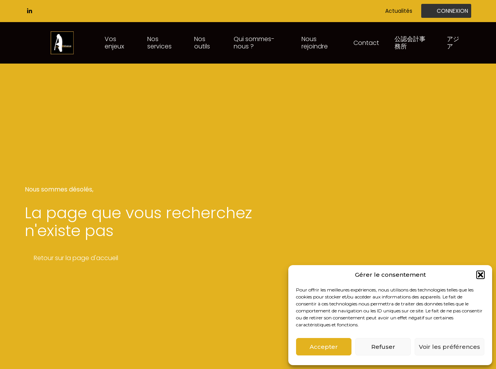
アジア (453, 42)
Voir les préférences (449, 346)
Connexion (452, 11)
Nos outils (202, 42)
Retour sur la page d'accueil (76, 257)
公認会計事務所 (409, 42)
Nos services (159, 42)
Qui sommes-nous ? (254, 42)
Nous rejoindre (314, 42)
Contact (366, 42)
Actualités (398, 11)
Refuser (383, 346)
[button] (480, 275)
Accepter (324, 346)
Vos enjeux (114, 42)
